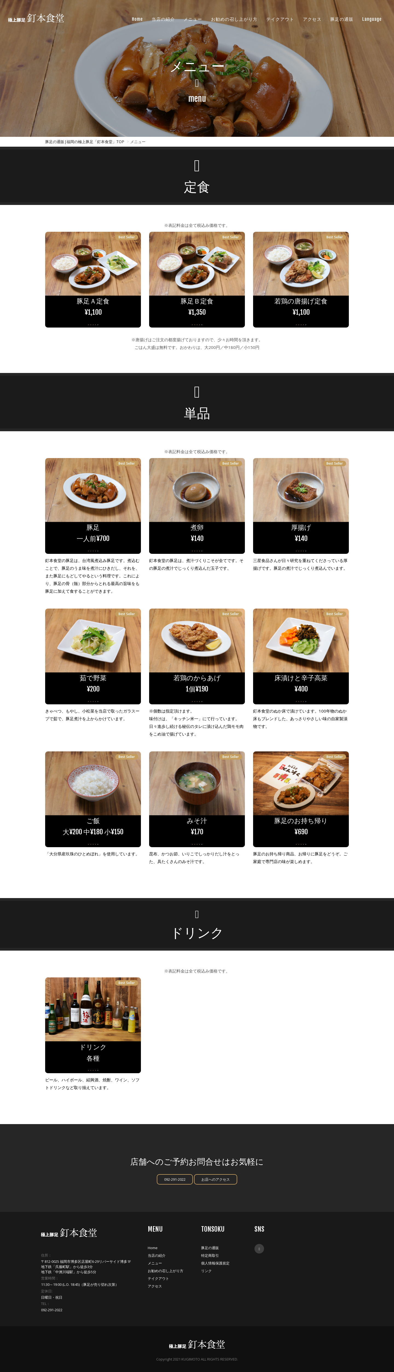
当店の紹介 (157, 1255)
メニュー (155, 1263)
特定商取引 (210, 1255)
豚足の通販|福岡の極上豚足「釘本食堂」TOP (84, 141)
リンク (206, 1270)
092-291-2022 (175, 1179)
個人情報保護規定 (215, 1263)
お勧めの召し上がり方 (165, 1270)
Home (153, 1247)
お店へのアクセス (215, 1179)
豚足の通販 (210, 1247)
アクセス (155, 1286)
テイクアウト (158, 1278)
